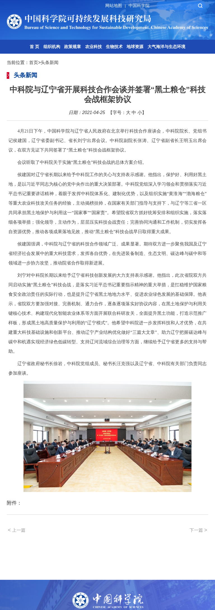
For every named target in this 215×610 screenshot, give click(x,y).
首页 (33, 62)
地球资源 (135, 46)
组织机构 (51, 46)
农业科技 (93, 46)
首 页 (34, 46)
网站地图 (116, 5)
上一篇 (16, 530)
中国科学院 (138, 5)
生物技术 (114, 46)
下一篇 (198, 530)
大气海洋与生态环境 (166, 46)
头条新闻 (50, 62)
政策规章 (72, 46)
